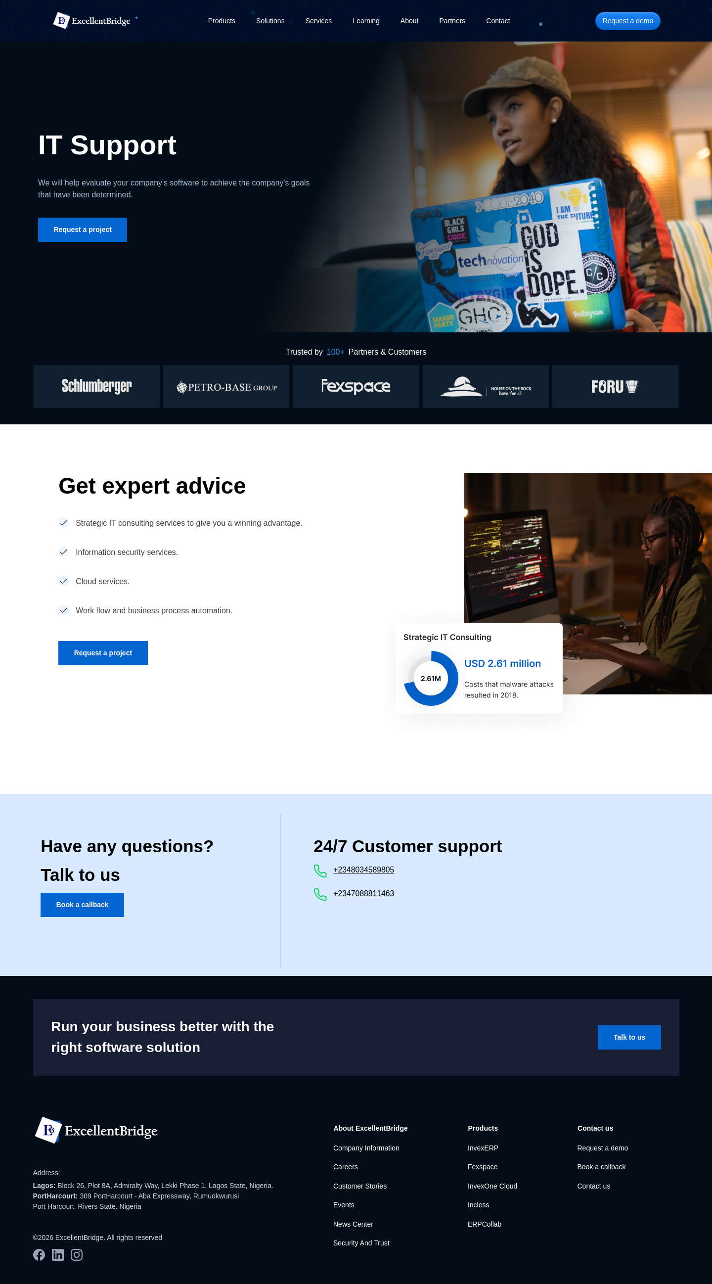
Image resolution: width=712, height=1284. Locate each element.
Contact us (593, 1186)
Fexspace (483, 1167)
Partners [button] (452, 21)
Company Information (366, 1148)
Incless (479, 1205)
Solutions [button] (270, 21)
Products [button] (221, 21)
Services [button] (319, 21)
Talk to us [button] (629, 1037)
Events (344, 1205)
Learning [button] (366, 21)
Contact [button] (498, 21)
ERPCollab (484, 1224)
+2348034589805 (363, 870)
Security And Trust (361, 1243)
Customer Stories (360, 1186)
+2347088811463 (363, 893)
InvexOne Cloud (492, 1186)
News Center (353, 1224)
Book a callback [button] (82, 905)
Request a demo (602, 1148)
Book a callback (601, 1167)
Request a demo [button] (628, 21)
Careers (345, 1167)
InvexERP (483, 1148)
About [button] (409, 21)
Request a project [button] (83, 229)
